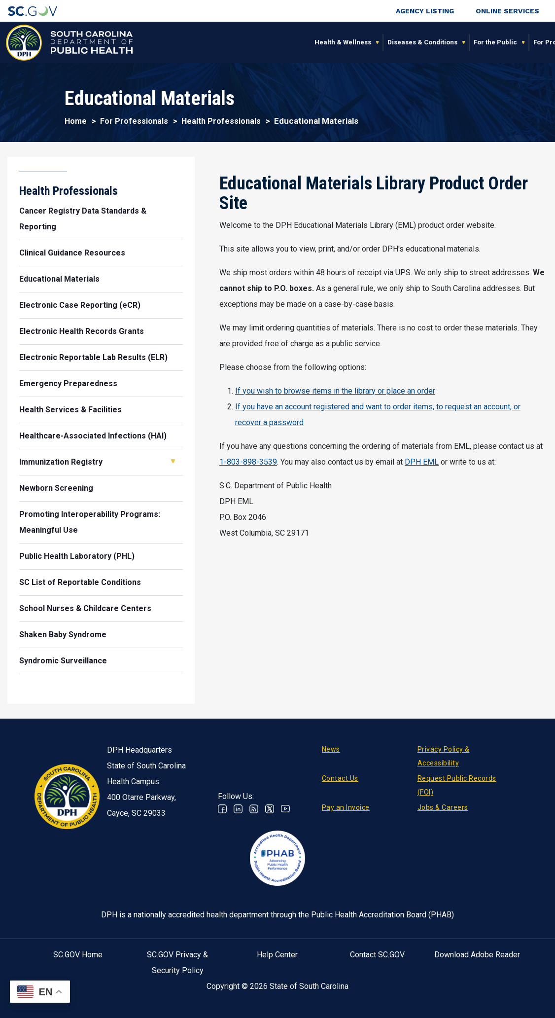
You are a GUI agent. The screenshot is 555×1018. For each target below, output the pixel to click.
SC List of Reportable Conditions (80, 582)
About (447, 42)
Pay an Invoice (346, 807)
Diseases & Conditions (255, 42)
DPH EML (422, 462)
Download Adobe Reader (477, 954)
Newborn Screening (56, 488)
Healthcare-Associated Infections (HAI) (93, 435)
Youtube (285, 808)
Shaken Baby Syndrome (62, 634)
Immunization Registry (61, 462)
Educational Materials (59, 279)
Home (76, 121)
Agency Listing (425, 11)
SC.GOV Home (78, 954)
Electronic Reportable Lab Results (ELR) (93, 357)
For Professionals (394, 42)
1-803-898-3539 (248, 462)
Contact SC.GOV (377, 954)
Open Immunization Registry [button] (173, 461)
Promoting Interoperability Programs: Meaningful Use (89, 522)
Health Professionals (221, 121)
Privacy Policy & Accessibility (443, 756)
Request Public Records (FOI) (456, 785)
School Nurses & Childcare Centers (85, 608)
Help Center (277, 954)
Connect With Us (498, 42)
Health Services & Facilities (70, 409)
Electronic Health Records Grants (81, 331)
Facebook (222, 808)
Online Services (507, 11)
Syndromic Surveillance (63, 660)
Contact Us (340, 778)
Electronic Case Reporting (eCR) (79, 305)
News (331, 749)
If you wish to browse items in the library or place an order (335, 391)
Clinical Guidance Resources (72, 252)
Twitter (269, 808)
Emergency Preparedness (68, 383)
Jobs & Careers (442, 807)
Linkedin (238, 808)
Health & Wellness (175, 42)
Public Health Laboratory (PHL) (77, 556)
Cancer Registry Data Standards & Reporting (82, 218)
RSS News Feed (253, 808)
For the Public (328, 42)
